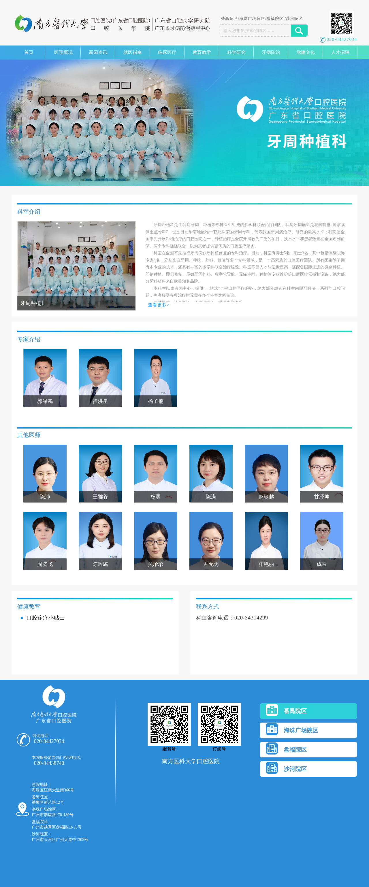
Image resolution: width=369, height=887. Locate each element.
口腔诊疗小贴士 (46, 618)
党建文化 (305, 52)
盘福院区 (275, 18)
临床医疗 (167, 52)
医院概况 (63, 52)
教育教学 (202, 52)
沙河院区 (294, 18)
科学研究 (236, 52)
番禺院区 (229, 18)
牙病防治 (271, 52)
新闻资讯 (98, 52)
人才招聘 (340, 52)
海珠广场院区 (252, 18)
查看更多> (158, 304)
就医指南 (132, 52)
